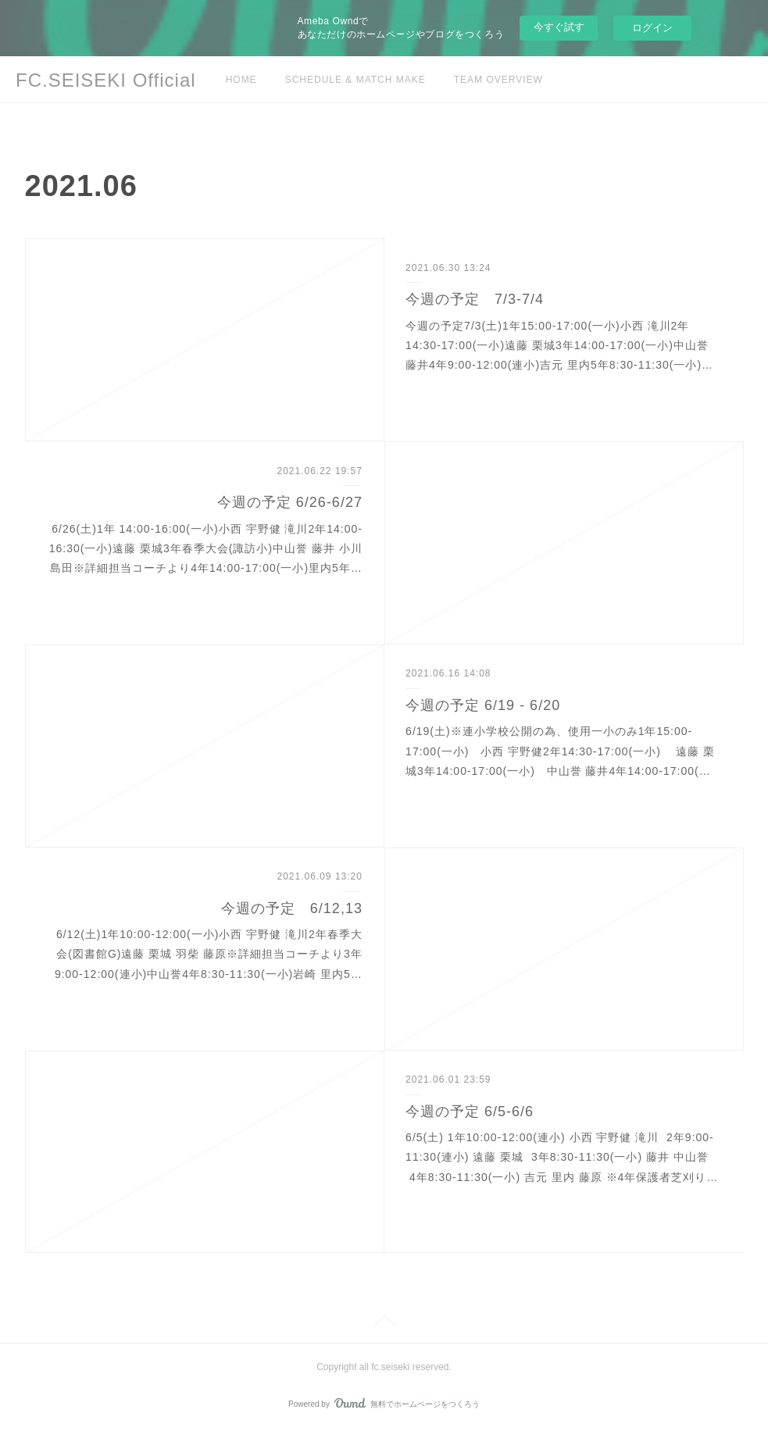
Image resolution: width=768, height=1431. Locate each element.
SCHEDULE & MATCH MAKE (355, 79)
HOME (241, 79)
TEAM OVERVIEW (498, 79)
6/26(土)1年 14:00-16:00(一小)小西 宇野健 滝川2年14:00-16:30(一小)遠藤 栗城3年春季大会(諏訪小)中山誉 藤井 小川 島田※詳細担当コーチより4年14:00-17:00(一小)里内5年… (206, 548)
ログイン (652, 28)
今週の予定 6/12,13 (292, 908)
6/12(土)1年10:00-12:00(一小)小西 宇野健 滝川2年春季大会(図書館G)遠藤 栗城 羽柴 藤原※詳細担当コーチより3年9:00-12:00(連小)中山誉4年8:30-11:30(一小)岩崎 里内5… (209, 954)
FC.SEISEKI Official (106, 80)
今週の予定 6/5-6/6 (469, 1111)
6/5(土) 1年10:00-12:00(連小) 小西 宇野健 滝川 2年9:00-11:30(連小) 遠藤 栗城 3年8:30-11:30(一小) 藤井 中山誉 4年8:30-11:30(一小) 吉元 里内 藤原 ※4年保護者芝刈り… (561, 1157)
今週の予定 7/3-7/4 (474, 299)
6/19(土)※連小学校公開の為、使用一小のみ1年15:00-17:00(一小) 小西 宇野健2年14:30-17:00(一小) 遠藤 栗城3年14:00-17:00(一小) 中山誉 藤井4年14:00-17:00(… (560, 750)
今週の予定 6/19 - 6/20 (482, 705)
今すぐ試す (559, 27)
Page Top (384, 1324)
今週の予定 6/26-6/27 (290, 502)
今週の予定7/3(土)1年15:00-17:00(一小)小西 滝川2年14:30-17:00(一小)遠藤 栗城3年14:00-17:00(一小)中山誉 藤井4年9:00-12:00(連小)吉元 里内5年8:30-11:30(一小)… (559, 345)
